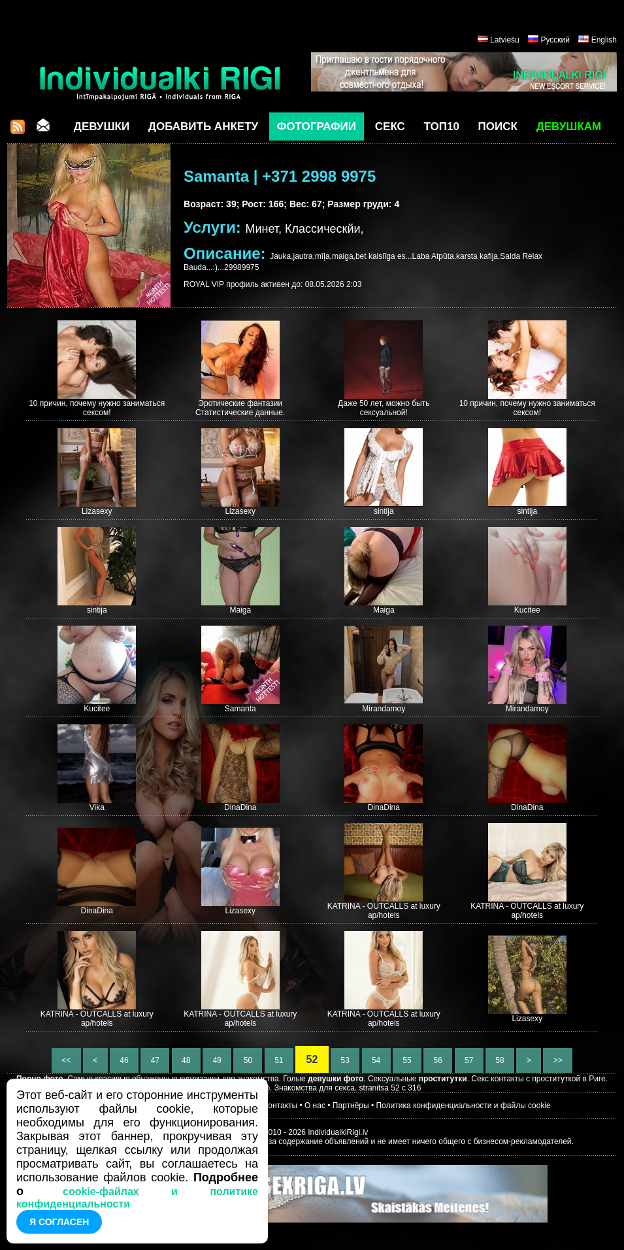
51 (279, 1060)
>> (558, 1060)
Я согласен (59, 1222)
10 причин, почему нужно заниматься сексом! (97, 408)
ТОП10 (441, 126)
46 (124, 1060)
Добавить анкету (203, 126)
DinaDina (240, 807)
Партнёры (351, 1105)
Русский (555, 39)
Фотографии (316, 126)
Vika (97, 807)
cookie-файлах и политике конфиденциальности (137, 1197)
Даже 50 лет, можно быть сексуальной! (383, 408)
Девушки (101, 126)
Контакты (280, 1105)
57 (469, 1060)
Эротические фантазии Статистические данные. (240, 408)
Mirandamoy (383, 708)
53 (345, 1060)
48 (186, 1060)
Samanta (240, 708)
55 (407, 1060)
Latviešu (504, 39)
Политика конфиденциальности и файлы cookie (463, 1105)
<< (66, 1060)
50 (247, 1060)
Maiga (240, 610)
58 (499, 1060)
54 (376, 1060)
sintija (384, 511)
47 (154, 1060)
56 (437, 1060)
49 (216, 1060)
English (604, 39)
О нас (314, 1105)
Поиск (497, 126)
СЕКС (390, 126)
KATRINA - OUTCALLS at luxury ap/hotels (383, 911)
